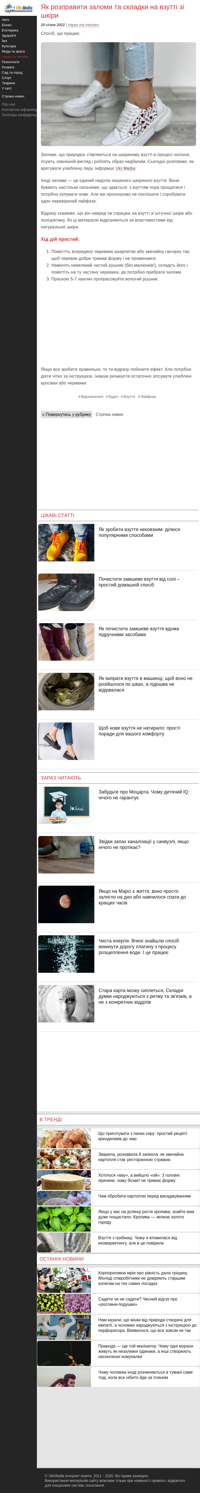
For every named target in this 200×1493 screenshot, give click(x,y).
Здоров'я (9, 35)
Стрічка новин (109, 414)
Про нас (9, 104)
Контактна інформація (21, 109)
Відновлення (92, 397)
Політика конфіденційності (24, 115)
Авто (5, 20)
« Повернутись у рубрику (66, 414)
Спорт (7, 78)
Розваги (8, 67)
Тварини (8, 83)
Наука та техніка (83, 25)
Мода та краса (13, 51)
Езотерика (10, 30)
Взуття (129, 397)
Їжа (4, 41)
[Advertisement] (118, 324)
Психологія (10, 62)
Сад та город (12, 72)
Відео (113, 397)
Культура (9, 46)
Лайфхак (148, 397)
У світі (7, 88)
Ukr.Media (125, 168)
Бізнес (7, 25)
